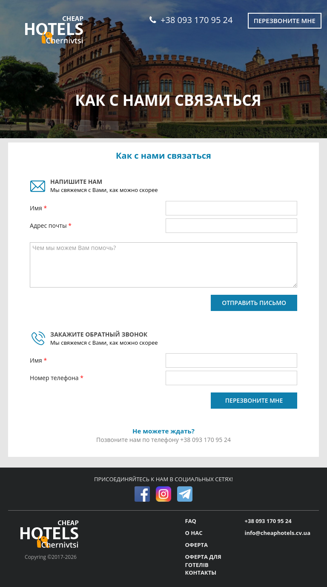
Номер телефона (55, 378)
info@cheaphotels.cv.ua (277, 533)
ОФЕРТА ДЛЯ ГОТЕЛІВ (203, 561)
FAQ (190, 521)
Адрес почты (49, 225)
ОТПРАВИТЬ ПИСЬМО (254, 303)
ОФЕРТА (196, 545)
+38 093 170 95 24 (190, 20)
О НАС (194, 533)
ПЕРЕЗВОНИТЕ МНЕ (254, 400)
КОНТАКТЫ (201, 572)
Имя (36, 208)
